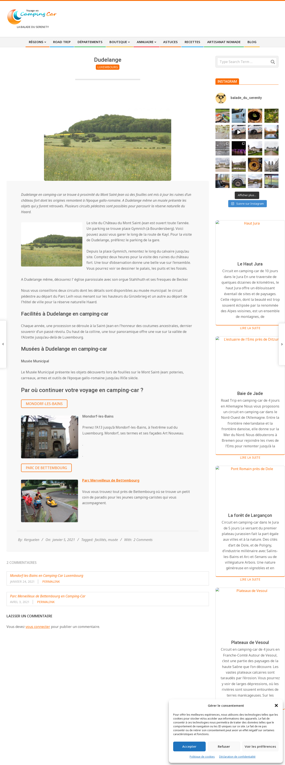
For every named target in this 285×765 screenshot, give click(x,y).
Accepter (189, 746)
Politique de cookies (202, 757)
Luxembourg (107, 67)
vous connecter (38, 626)
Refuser (224, 746)
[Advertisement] (198, 18)
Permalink (51, 581)
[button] (276, 705)
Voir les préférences (260, 746)
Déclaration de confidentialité (237, 757)
